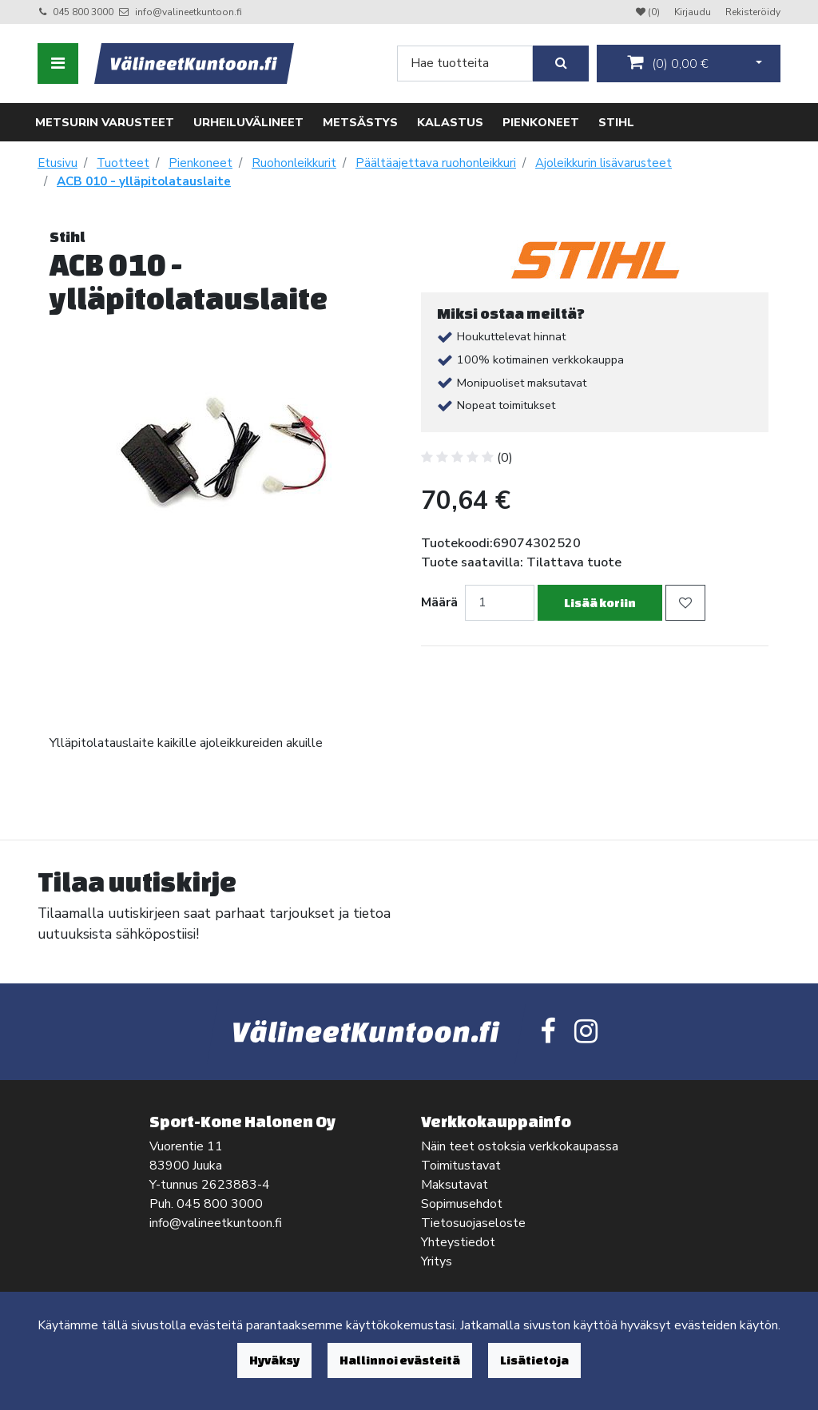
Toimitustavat (461, 1165)
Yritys (436, 1261)
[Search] (465, 63)
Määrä (439, 602)
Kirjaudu (693, 12)
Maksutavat (454, 1185)
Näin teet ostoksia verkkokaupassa (519, 1146)
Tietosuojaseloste (473, 1223)
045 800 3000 (83, 12)
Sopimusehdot (461, 1204)
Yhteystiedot (458, 1242)
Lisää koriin (600, 603)
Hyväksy (274, 1360)
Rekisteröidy (752, 12)
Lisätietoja (534, 1360)
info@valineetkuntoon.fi (188, 12)
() (668, 63)
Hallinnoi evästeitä (400, 1360)
